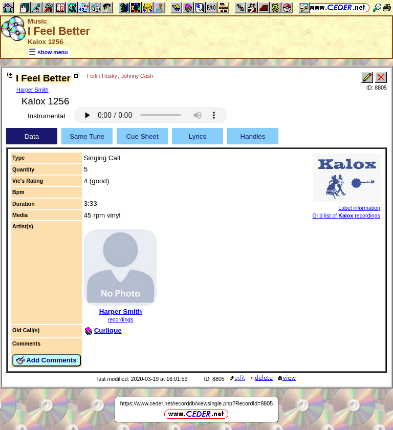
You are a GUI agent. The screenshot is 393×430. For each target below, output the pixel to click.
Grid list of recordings (346, 215)
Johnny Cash (137, 76)
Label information (359, 208)
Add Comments (46, 360)
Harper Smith (32, 90)
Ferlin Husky (102, 76)
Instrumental (46, 116)
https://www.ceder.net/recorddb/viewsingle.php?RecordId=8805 (196, 403)
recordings (121, 319)
